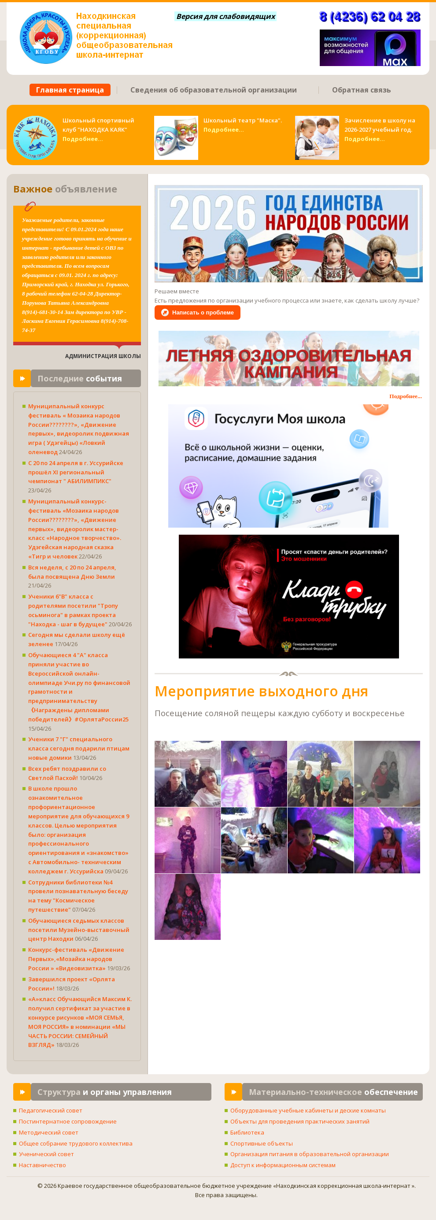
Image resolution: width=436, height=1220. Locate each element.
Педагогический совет (50, 1110)
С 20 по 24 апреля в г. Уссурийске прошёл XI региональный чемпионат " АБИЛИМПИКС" (75, 472)
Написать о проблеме (203, 312)
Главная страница (70, 90)
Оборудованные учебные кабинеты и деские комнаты (308, 1110)
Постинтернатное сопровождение (68, 1121)
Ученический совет (46, 1154)
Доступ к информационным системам (283, 1165)
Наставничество (42, 1165)
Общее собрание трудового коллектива (76, 1143)
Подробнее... (83, 139)
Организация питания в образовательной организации (309, 1154)
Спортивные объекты (261, 1143)
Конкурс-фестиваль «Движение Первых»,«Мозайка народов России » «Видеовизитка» (76, 959)
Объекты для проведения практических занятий (299, 1121)
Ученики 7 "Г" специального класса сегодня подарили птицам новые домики (78, 748)
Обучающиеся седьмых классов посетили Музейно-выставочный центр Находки (78, 930)
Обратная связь (361, 90)
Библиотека (247, 1132)
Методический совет (48, 1132)
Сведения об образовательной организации (213, 90)
